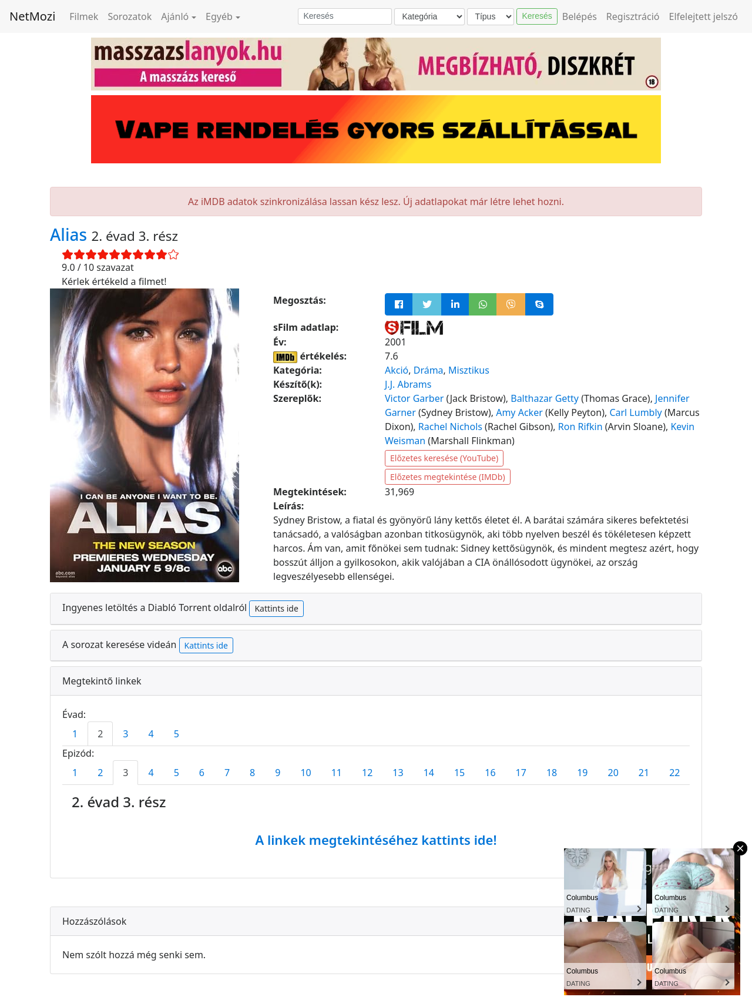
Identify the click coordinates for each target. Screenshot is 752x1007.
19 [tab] (582, 772)
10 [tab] (305, 772)
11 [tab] (336, 772)
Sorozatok (130, 16)
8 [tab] (252, 772)
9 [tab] (277, 772)
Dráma (429, 370)
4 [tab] (150, 733)
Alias (70, 234)
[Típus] (490, 16)
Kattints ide (276, 608)
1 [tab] (75, 733)
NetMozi (32, 16)
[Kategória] (429, 16)
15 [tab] (459, 772)
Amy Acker (519, 412)
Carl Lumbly (635, 412)
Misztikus (468, 370)
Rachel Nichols (450, 426)
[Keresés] (345, 16)
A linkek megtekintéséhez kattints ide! (375, 839)
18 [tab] (551, 772)
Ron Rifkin (580, 426)
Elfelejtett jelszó (703, 16)
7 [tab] (227, 772)
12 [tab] (367, 772)
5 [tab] (176, 733)
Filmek (83, 16)
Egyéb (219, 16)
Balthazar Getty (545, 398)
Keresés (537, 16)
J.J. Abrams (408, 384)
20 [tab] (613, 772)
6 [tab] (201, 772)
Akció (396, 370)
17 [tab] (521, 772)
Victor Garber (414, 398)
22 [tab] (674, 772)
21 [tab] (644, 772)
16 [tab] (490, 772)
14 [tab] (429, 772)
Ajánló (175, 16)
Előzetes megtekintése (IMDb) (447, 476)
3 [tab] (125, 733)
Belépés (579, 16)
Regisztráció (633, 16)
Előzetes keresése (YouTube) (444, 458)
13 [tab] (397, 772)
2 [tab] (100, 733)
